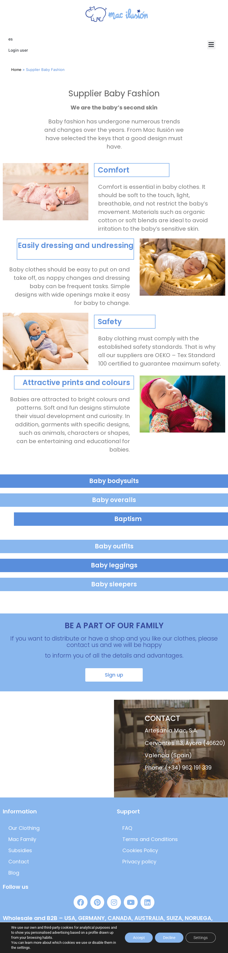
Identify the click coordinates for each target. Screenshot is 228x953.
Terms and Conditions (150, 839)
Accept (137, 937)
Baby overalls (114, 500)
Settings (200, 937)
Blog (13, 872)
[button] (211, 44)
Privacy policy (139, 861)
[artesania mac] (57, 748)
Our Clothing (24, 828)
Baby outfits (114, 546)
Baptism (128, 519)
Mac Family (22, 839)
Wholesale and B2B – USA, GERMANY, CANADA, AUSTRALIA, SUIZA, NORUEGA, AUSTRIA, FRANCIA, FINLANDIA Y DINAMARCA (108, 921)
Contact (18, 861)
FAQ (127, 828)
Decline (168, 937)
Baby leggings (114, 565)
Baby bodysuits (114, 481)
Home (16, 69)
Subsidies (20, 850)
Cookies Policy (140, 850)
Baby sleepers (114, 584)
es (10, 39)
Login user (18, 50)
